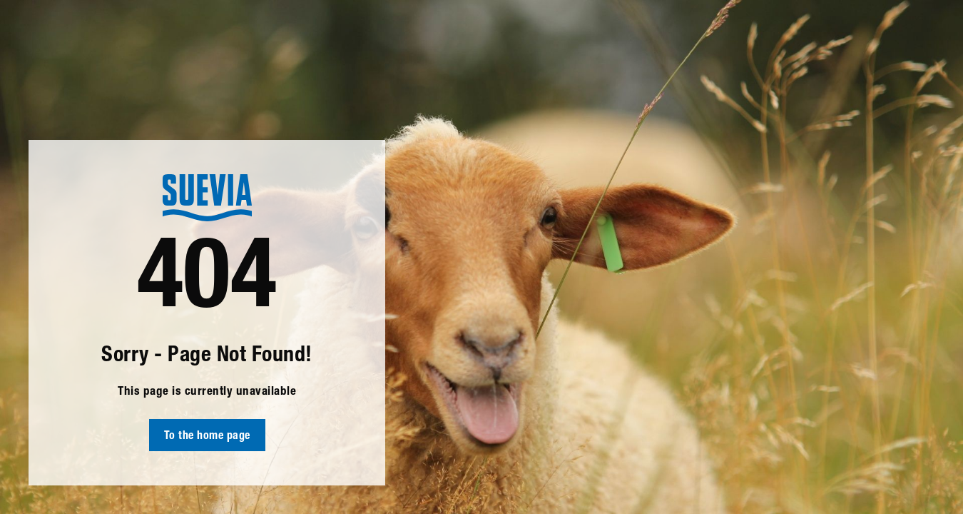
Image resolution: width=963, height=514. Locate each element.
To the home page (207, 437)
